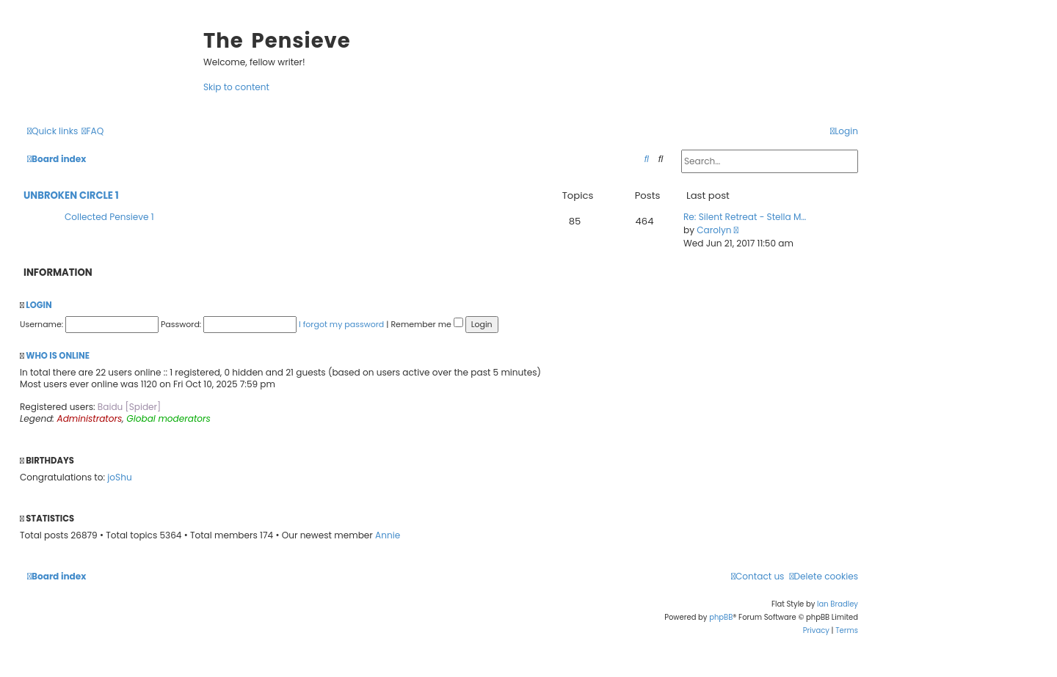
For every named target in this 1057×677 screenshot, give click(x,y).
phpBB (721, 617)
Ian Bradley (837, 604)
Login (38, 305)
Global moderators (168, 418)
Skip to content (236, 87)
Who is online (58, 356)
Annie (387, 535)
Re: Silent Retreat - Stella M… (744, 217)
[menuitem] (92, 131)
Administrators (90, 418)
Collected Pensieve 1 (109, 217)
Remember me (426, 324)
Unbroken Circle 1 (71, 195)
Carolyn (714, 230)
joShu (119, 477)
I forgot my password (341, 324)
